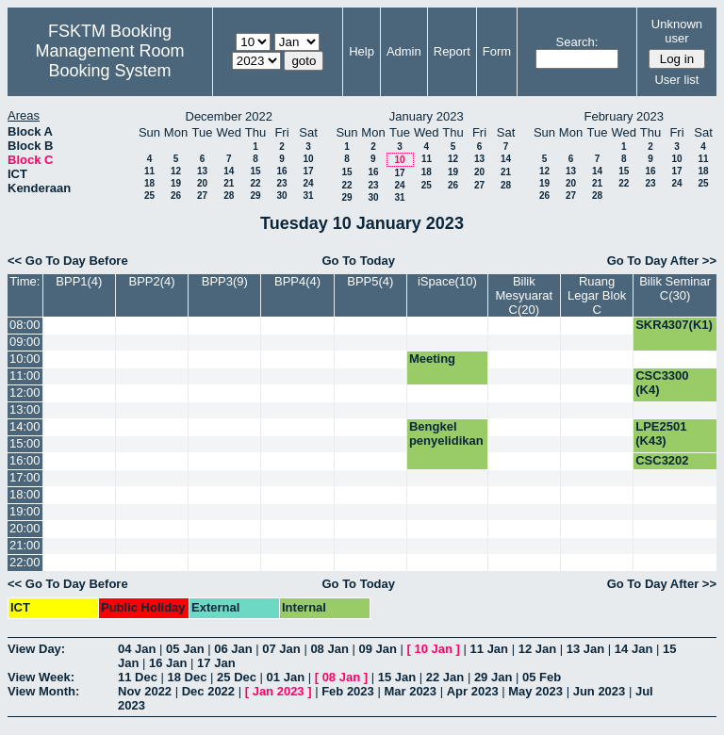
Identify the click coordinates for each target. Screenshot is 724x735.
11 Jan (489, 649)
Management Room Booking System (109, 60)
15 (255, 171)
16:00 (25, 460)
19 (176, 183)
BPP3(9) (225, 281)
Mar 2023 (410, 691)
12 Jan (537, 649)
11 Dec (137, 677)
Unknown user (676, 31)
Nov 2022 (145, 691)
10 (308, 159)
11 (149, 171)
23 (281, 183)
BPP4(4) (297, 281)
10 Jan (433, 649)
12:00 (25, 392)
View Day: (36, 649)
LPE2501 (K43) (660, 433)
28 (228, 195)
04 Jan (137, 649)
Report (452, 51)
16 (281, 171)
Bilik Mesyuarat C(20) (523, 295)
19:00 (25, 511)
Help (361, 51)
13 (202, 171)
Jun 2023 (599, 691)
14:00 (25, 426)
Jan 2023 (278, 691)
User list (676, 80)
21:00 (25, 545)
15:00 (25, 443)
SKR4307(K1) (674, 325)
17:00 (25, 477)
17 (308, 171)
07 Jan (281, 649)
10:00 (25, 358)
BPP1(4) (79, 281)
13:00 (25, 409)
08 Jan (329, 649)
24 (308, 183)
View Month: (43, 691)
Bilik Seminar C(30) (675, 288)
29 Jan (493, 677)
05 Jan (185, 649)
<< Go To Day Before (68, 260)
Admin (404, 51)
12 (176, 171)
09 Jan (377, 649)
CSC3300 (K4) (661, 382)
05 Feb (541, 677)
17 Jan (216, 663)
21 (228, 183)
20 (202, 183)
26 (176, 195)
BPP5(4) (370, 281)
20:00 (25, 528)
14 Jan (633, 649)
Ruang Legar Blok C (597, 295)
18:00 (25, 494)
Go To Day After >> (661, 260)
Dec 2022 (208, 691)
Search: (577, 42)
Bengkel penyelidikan (446, 433)
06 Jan (233, 649)
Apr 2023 (473, 691)
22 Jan (445, 677)
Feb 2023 (347, 691)
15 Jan (397, 677)
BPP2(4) (152, 281)
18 (149, 183)
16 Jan (168, 663)
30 (281, 195)
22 (255, 183)
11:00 (25, 375)
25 (149, 195)
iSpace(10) (447, 281)
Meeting (432, 358)
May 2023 (535, 691)
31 (308, 195)
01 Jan (285, 677)
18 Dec (187, 677)
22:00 (25, 562)
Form (497, 51)
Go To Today (358, 260)
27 (202, 195)
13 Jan (585, 649)
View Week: (41, 677)
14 (228, 171)
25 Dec (236, 677)
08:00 (25, 325)
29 (255, 195)
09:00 (25, 342)
